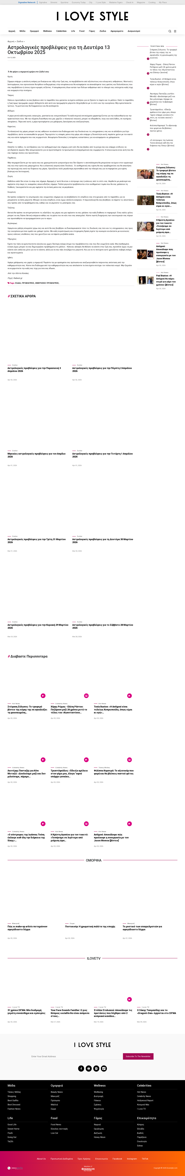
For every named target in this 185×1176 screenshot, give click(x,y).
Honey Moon (99, 1136)
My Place (163, 2)
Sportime (64, 2)
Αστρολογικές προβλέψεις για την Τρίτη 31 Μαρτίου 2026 (38, 539)
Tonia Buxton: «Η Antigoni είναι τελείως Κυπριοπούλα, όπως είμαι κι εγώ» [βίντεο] (163, 81)
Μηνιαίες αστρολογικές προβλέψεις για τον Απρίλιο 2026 (38, 453)
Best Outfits (13, 1100)
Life (71, 31)
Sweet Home (13, 1128)
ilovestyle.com (172, 1167)
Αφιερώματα (114, 31)
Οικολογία (142, 1141)
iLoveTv (93, 958)
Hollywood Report (145, 1100)
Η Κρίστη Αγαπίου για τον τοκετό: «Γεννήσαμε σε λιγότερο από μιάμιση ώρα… (70, 837)
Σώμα (72, 923)
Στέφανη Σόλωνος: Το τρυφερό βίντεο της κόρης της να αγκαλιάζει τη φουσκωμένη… (26, 709)
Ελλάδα (140, 1128)
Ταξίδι (10, 1141)
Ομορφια (93, 860)
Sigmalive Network (26, 2)
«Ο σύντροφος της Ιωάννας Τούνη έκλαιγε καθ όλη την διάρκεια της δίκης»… (25, 837)
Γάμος (90, 31)
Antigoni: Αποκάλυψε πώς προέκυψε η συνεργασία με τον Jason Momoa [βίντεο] (113, 837)
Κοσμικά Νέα (143, 1104)
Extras (140, 1145)
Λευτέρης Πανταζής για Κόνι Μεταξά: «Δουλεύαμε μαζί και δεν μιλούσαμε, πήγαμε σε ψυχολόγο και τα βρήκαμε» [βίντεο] (162, 99)
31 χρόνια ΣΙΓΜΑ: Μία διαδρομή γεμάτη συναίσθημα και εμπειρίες (26, 1011)
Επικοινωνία (101, 1158)
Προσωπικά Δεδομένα (62, 1158)
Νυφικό (97, 1124)
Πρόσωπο (55, 1100)
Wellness (46, 31)
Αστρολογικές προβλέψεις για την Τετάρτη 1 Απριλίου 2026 (101, 455)
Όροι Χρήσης (84, 1158)
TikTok (145, 1158)
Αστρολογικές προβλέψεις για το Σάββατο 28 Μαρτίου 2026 (101, 626)
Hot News (16, 703)
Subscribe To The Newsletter (138, 1055)
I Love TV (16, 1006)
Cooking (152, 2)
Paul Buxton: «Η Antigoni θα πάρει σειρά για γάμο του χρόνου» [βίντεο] (166, 280)
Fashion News (14, 1108)
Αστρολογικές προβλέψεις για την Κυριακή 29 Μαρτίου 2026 (37, 626)
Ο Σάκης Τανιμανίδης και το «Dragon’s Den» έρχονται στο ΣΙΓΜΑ (157, 1011)
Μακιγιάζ (16, 923)
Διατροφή (98, 1095)
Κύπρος (140, 1124)
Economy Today (79, 2)
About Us (41, 1158)
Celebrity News (61, 703)
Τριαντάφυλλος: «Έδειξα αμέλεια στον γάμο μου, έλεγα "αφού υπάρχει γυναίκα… (70, 773)
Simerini (53, 2)
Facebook (117, 1158)
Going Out (12, 1136)
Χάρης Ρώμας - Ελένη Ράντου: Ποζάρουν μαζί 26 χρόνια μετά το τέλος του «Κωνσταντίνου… (68, 709)
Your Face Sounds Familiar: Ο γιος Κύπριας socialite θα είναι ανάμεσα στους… (69, 1012)
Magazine (141, 2)
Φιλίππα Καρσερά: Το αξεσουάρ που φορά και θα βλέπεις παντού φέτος (113, 771)
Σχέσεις (97, 1104)
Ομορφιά (33, 31)
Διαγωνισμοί (131, 31)
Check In (129, 2)
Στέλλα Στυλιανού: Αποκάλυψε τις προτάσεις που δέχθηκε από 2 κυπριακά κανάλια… (112, 1012)
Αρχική (11, 31)
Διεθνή (140, 1132)
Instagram (132, 1158)
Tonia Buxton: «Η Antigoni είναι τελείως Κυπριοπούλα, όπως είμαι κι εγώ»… (114, 709)
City (90, 2)
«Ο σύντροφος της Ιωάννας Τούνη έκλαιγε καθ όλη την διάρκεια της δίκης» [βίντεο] (162, 143)
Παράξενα (141, 1136)
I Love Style (101, 2)
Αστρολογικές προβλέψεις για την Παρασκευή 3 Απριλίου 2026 (38, 369)
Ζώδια (100, 31)
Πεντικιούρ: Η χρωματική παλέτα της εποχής (89, 926)
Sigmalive (43, 2)
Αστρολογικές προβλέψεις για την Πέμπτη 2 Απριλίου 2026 (101, 369)
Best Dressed (14, 1104)
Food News (56, 1124)
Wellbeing (98, 1091)
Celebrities (60, 31)
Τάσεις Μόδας (104, 767)
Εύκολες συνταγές (59, 1128)
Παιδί (10, 1132)
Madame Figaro (116, 2)
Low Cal (54, 1132)
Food (80, 31)
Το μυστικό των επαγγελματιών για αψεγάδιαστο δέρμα (149, 927)
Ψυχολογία (99, 1108)
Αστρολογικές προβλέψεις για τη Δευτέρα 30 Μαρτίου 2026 (101, 540)
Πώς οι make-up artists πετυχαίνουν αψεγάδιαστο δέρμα (34, 927)
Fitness (97, 1100)
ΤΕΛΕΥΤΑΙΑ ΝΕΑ (157, 46)
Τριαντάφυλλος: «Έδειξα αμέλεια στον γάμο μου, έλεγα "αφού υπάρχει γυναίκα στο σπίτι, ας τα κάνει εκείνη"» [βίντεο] (163, 115)
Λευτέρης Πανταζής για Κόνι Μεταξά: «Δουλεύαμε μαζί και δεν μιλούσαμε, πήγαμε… (27, 773)
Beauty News (57, 1091)
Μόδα (22, 31)
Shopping (12, 1095)
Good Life (12, 1124)
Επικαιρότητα (146, 1117)
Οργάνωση (99, 1128)
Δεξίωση (98, 1132)
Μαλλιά (54, 1104)
